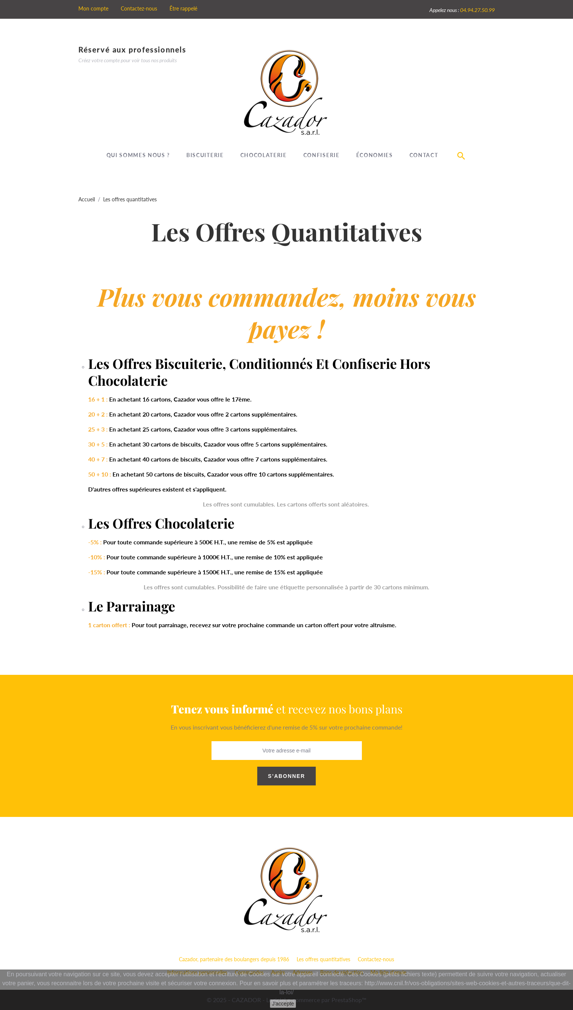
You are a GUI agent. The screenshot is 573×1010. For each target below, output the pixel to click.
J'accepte (283, 1004)
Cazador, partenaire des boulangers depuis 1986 (234, 959)
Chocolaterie (263, 155)
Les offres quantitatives (323, 959)
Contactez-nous (139, 8)
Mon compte (93, 8)
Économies (374, 155)
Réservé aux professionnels (132, 49)
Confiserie (321, 155)
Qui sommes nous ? (138, 155)
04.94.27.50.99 (477, 10)
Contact (424, 155)
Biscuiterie (205, 155)
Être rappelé (183, 8)
